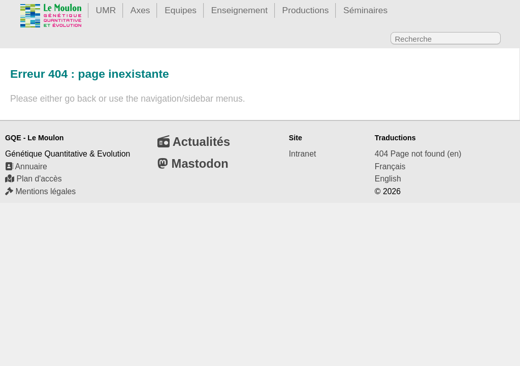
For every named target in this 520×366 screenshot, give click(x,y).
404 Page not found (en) (418, 153)
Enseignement (239, 10)
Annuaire (26, 166)
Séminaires (365, 10)
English (388, 178)
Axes (140, 10)
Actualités (193, 141)
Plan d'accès (33, 178)
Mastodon (193, 163)
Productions (305, 10)
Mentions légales (40, 191)
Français (390, 166)
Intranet (302, 153)
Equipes (181, 10)
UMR (106, 10)
